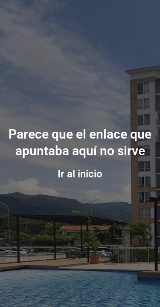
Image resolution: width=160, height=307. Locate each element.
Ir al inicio (80, 174)
